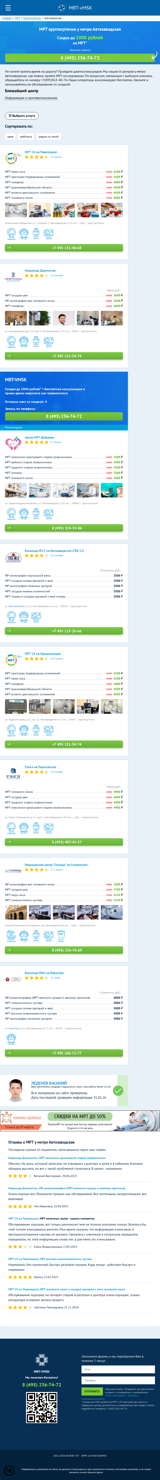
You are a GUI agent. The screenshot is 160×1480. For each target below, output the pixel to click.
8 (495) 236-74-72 (152, 7)
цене (10, 136)
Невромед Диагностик (23, 1158)
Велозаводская (17, 606)
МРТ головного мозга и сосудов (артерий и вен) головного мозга (82, 1289)
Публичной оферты (115, 1395)
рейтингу (26, 136)
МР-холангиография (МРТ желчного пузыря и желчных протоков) (82, 1188)
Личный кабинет (143, 7)
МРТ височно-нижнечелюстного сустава (66, 1259)
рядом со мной (49, 136)
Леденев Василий (49, 1083)
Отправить (92, 1391)
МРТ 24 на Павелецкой (23, 1218)
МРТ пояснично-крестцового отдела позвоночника (72, 1158)
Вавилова (14, 1028)
